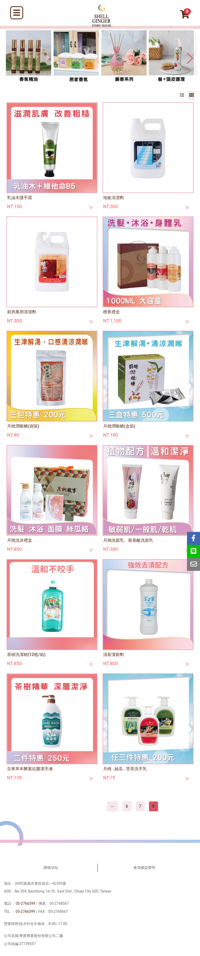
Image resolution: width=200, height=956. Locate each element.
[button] (189, 58)
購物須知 (50, 867)
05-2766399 (25, 903)
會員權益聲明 (144, 867)
